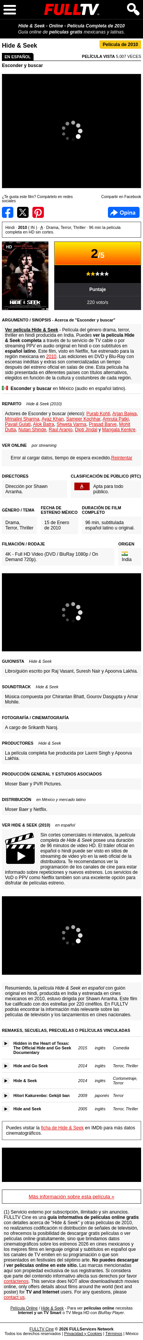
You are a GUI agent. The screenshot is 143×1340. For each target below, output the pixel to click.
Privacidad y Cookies (83, 1333)
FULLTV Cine (41, 1329)
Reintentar (121, 458)
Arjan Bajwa (124, 413)
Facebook (124, 212)
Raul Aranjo (60, 429)
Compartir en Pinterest (38, 212)
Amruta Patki (116, 419)
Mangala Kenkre (118, 429)
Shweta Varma (71, 424)
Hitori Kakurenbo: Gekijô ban (41, 1095)
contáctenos (16, 1281)
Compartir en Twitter (23, 212)
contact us (14, 1297)
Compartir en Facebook (7, 212)
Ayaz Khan (53, 419)
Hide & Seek (25, 1080)
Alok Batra (43, 424)
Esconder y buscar (22, 65)
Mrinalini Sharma (22, 419)
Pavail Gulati (18, 424)
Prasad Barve (103, 424)
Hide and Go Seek (30, 1065)
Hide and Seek (27, 1109)
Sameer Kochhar (83, 419)
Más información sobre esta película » (71, 1196)
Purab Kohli (98, 413)
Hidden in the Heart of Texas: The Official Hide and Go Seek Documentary (42, 1048)
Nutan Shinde (32, 429)
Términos (113, 1333)
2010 (51, 356)
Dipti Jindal (86, 429)
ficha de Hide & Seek (62, 1128)
